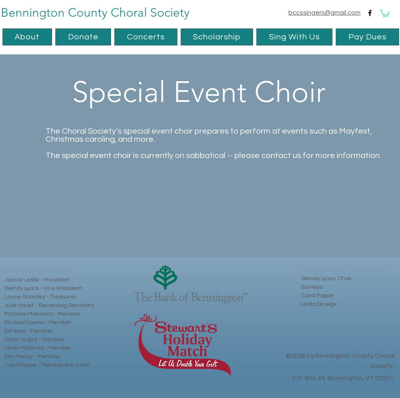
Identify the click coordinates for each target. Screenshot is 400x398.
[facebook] (370, 13)
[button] (384, 13)
